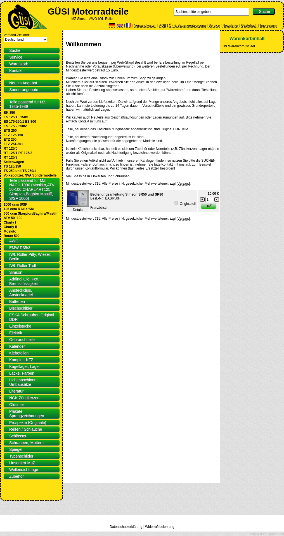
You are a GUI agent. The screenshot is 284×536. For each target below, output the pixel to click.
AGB (162, 25)
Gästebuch (249, 25)
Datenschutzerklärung (126, 527)
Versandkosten (145, 25)
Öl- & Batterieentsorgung (187, 25)
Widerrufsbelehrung (159, 527)
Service (214, 25)
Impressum (268, 25)
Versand (184, 183)
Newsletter (230, 25)
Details (78, 210)
